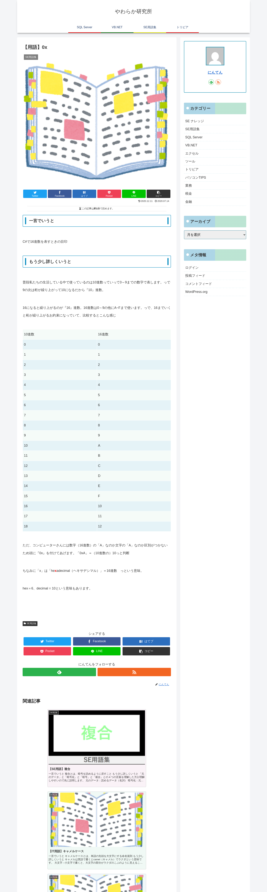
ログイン (192, 267)
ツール (190, 161)
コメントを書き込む (97, 846)
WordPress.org (196, 292)
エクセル (192, 153)
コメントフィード (198, 284)
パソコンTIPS (195, 177)
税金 (188, 193)
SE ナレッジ (194, 121)
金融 (188, 202)
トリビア (192, 169)
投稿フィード (195, 275)
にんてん (215, 72)
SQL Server (193, 137)
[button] (158, 194)
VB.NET (191, 145)
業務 (188, 185)
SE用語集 (30, 623)
